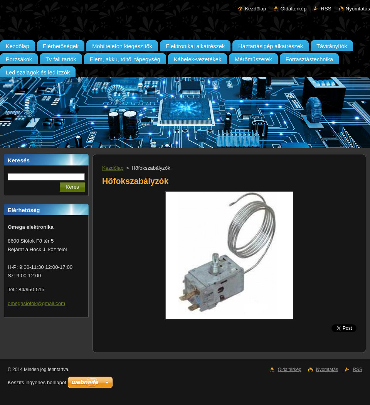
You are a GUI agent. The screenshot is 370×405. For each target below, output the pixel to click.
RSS (326, 9)
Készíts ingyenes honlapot (37, 382)
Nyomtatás (358, 9)
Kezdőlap (255, 9)
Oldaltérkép (293, 9)
